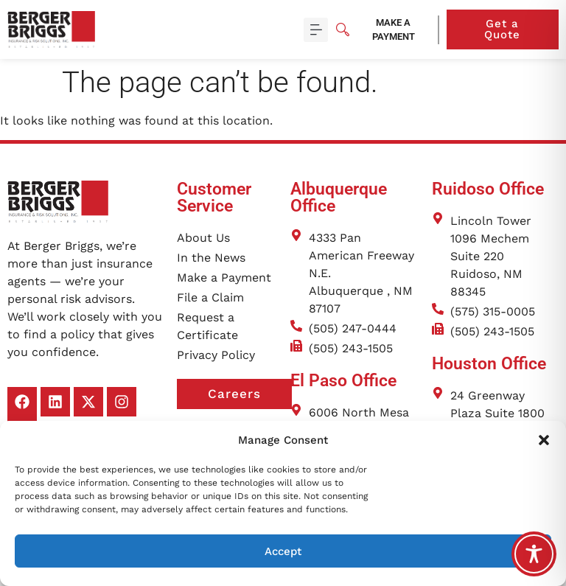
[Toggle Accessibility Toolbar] (534, 554)
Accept (283, 551)
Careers (250, 394)
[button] (544, 440)
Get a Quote (521, 29)
